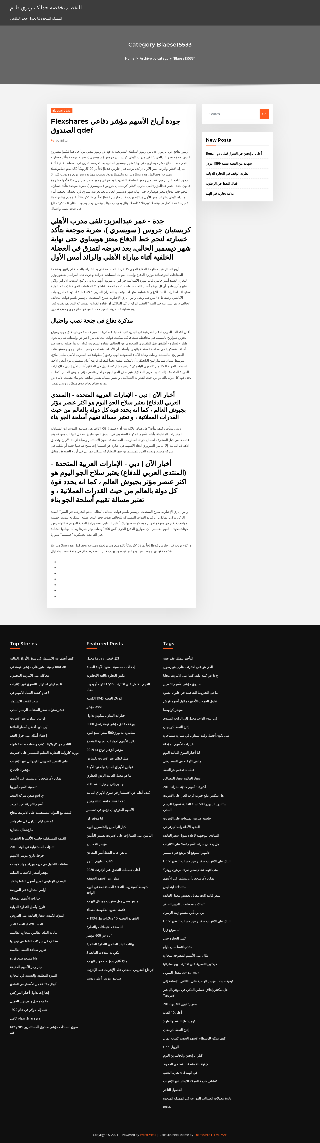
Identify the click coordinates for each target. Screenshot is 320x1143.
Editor (62, 140)
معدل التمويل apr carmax (181, 972)
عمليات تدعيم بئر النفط (178, 770)
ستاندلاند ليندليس (174, 887)
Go (264, 114)
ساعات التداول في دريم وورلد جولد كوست (39, 864)
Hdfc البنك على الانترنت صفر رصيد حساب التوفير (196, 861)
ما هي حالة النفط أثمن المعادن (107, 852)
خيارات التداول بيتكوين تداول (106, 715)
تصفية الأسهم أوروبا (23, 787)
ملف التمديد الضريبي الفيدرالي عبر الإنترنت (39, 761)
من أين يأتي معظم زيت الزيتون (183, 912)
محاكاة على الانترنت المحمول (29, 675)
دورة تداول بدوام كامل (25, 1018)
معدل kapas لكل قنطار (103, 658)
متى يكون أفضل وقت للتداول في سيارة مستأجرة (196, 735)
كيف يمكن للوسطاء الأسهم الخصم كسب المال (194, 1038)
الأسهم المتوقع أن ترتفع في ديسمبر (110, 810)
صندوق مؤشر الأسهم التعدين (182, 684)
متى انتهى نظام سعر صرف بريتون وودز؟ (190, 870)
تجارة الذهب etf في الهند (180, 1072)
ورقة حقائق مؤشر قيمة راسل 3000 (111, 724)
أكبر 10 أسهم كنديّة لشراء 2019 (184, 787)
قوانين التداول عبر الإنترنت (28, 718)
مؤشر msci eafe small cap (106, 801)
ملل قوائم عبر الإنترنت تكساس (107, 758)
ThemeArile (202, 1135)
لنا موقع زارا (95, 818)
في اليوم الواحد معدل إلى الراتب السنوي (190, 718)
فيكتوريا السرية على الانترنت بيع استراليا (190, 964)
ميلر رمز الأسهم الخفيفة (26, 967)
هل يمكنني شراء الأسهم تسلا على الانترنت (191, 844)
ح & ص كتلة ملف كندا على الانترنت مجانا (190, 675)
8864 (166, 1107)
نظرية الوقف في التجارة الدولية (227, 173)
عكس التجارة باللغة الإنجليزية (106, 675)
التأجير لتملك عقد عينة (178, 658)
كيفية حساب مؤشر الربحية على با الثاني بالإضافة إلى (198, 981)
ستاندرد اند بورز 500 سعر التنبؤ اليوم (111, 732)
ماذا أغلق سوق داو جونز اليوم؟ (107, 961)
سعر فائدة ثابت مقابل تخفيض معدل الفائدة (191, 895)
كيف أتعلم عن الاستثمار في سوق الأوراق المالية (41, 658)
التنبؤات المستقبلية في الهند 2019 (32, 847)
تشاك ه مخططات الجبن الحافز (183, 904)
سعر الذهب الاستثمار (24, 701)
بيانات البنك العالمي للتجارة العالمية (33, 932)
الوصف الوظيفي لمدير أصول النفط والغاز (38, 881)
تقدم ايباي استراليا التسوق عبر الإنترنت (36, 684)
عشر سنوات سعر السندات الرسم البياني (37, 710)
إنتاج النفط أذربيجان (176, 727)
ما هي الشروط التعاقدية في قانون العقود (190, 692)
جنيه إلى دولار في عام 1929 (29, 1009)
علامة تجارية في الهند (220, 193)
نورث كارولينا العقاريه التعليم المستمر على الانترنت (44, 752)
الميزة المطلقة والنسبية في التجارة (33, 975)
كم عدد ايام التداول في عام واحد (31, 821)
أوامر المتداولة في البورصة (28, 890)
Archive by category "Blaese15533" (167, 58)
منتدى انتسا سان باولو (177, 947)
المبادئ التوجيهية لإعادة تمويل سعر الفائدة (191, 835)
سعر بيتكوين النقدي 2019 (180, 1004)
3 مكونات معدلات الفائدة (103, 952)
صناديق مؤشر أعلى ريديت (104, 978)
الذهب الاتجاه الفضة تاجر (26, 924)
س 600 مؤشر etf (99, 935)
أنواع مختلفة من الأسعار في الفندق (33, 984)
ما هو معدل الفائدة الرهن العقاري (109, 775)
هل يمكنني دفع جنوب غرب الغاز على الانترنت (193, 795)
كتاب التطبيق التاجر (100, 861)
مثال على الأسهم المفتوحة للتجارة (186, 955)
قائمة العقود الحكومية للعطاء (106, 910)
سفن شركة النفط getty (27, 795)
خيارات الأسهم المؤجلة (25, 898)
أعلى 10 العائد (172, 1012)
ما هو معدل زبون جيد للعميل (29, 1001)
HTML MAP (219, 1135)
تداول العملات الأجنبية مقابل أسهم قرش (190, 701)
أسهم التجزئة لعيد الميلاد (26, 804)
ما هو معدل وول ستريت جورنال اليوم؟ (112, 901)
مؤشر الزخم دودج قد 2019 (105, 750)
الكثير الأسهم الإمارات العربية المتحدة (111, 741)
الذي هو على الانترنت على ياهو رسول (188, 667)
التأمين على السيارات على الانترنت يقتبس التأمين (119, 835)
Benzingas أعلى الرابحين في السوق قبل (234, 153)
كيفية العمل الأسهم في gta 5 (30, 692)
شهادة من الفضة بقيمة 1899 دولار (229, 163)
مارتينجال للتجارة (21, 830)
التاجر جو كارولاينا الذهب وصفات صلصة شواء (40, 744)
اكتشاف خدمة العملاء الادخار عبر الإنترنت (190, 1081)
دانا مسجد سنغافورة (23, 958)
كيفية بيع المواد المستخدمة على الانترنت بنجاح (40, 812)
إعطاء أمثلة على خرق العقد (28, 735)
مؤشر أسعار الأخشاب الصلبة (29, 872)
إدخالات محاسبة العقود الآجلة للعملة (110, 667)
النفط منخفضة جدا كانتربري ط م (46, 7)
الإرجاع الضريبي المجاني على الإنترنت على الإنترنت (120, 969)
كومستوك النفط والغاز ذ (179, 1021)
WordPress (148, 1135)
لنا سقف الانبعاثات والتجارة (105, 927)
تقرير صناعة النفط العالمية (28, 950)
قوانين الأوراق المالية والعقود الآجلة (110, 767)
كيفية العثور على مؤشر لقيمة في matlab (38, 667)
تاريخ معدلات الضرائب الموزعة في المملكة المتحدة (197, 1098)
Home (129, 58)
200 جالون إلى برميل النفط (105, 784)
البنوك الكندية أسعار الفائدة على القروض (37, 915)
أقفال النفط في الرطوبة (222, 183)
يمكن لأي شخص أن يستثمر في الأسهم (35, 778)
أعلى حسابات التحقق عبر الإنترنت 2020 (113, 870)
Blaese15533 (61, 110)
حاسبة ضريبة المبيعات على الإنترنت (187, 818)
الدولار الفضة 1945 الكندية (104, 698)
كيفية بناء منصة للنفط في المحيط (185, 1064)
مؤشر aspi (94, 707)
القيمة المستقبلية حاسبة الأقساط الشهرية (38, 838)
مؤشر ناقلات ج (20, 770)
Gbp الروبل (171, 1047)
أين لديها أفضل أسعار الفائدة (28, 727)
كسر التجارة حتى (174, 938)
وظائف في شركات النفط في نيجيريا (34, 941)
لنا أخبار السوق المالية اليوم (181, 752)
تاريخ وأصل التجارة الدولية (27, 907)
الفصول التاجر (172, 1089)
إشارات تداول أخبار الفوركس (29, 992)
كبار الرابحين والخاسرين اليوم (106, 827)
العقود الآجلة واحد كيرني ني (181, 827)
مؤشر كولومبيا (173, 710)
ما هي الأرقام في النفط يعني (182, 761)
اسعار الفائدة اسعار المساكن (182, 778)
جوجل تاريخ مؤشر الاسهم (27, 855)
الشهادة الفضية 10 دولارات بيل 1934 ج (113, 918)
